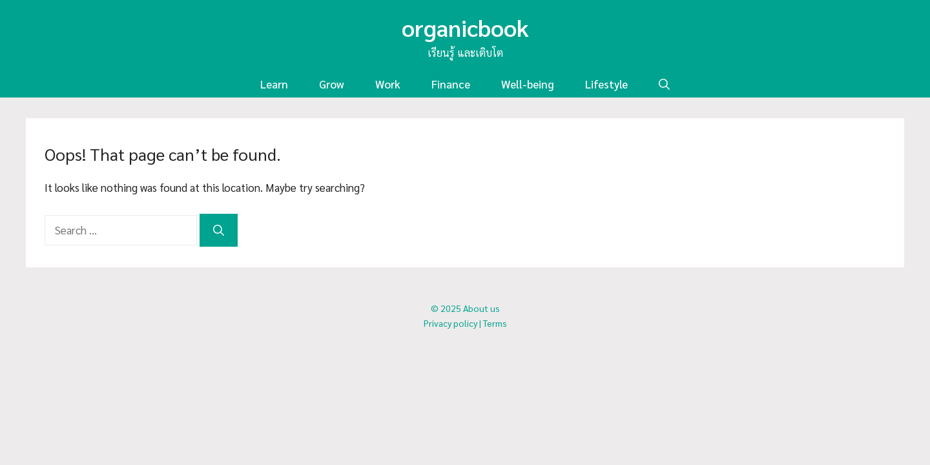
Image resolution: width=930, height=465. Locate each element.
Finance (450, 84)
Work (387, 84)
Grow (331, 84)
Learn (274, 84)
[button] (664, 84)
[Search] (219, 230)
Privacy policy (450, 323)
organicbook (465, 27)
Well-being (527, 84)
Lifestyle (606, 84)
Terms (495, 323)
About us (481, 308)
